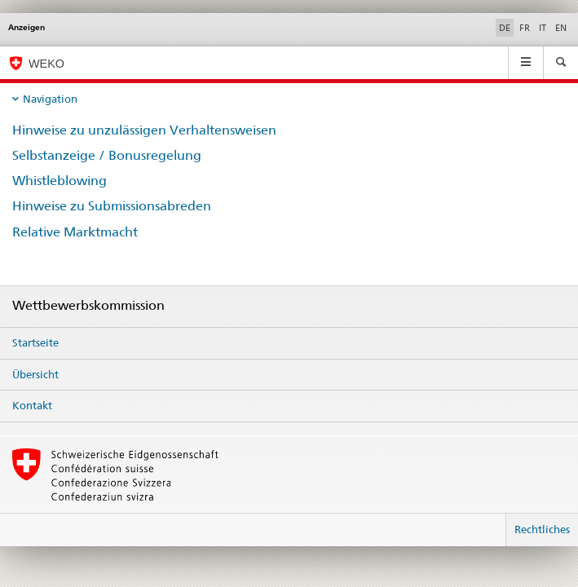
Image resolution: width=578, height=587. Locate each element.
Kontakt (32, 405)
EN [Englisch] (561, 27)
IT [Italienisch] (542, 27)
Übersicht (35, 374)
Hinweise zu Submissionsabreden (111, 206)
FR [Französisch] (524, 27)
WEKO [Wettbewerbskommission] (46, 63)
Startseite (35, 342)
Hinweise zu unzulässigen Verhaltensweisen (144, 130)
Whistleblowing (59, 180)
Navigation (50, 98)
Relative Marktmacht (75, 232)
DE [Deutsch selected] (504, 27)
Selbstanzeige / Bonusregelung (106, 155)
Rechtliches (542, 529)
